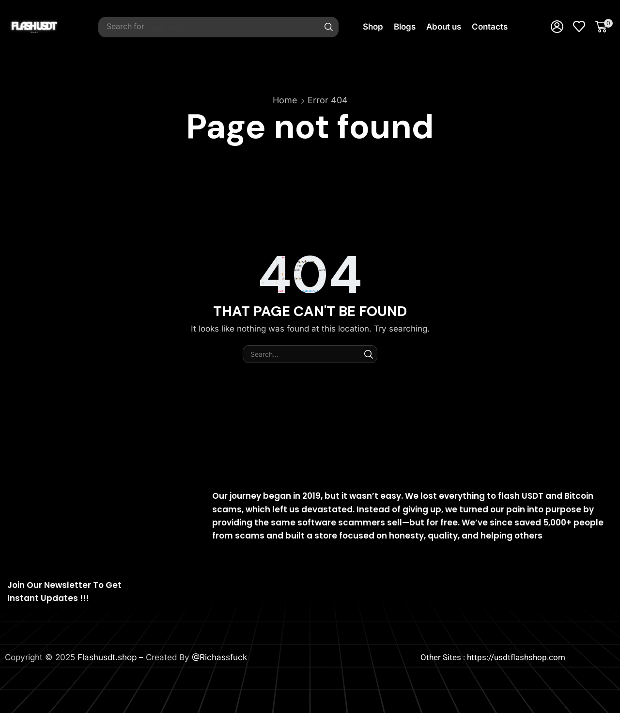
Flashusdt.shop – (112, 657)
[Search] (329, 27)
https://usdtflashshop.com (516, 657)
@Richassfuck (219, 657)
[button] (557, 27)
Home (285, 100)
